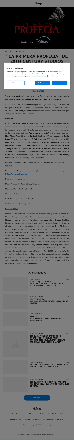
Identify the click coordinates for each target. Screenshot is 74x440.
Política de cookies (44, 77)
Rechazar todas (42, 83)
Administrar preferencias (15, 83)
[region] (37, 76)
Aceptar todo (59, 83)
